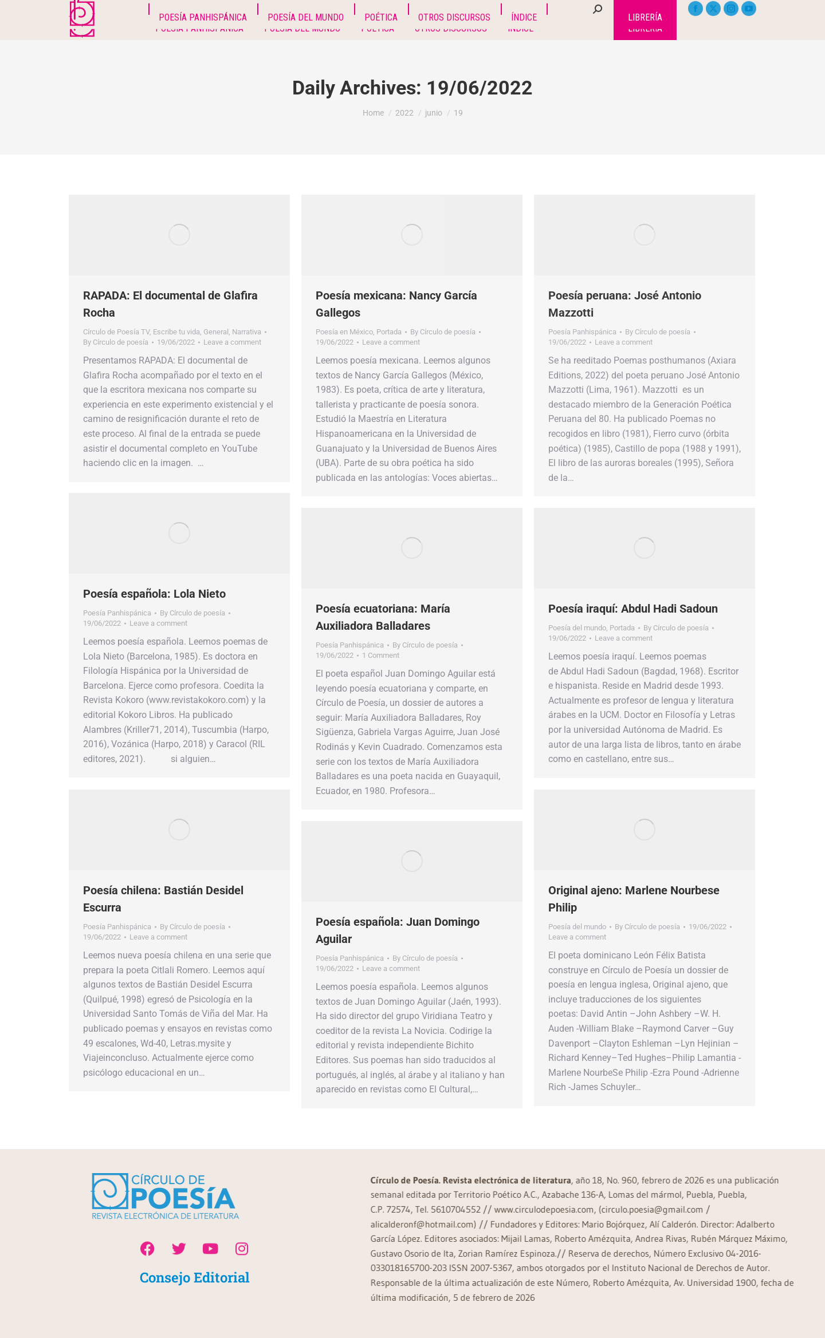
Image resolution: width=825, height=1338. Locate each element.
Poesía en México (344, 331)
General (216, 331)
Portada (389, 331)
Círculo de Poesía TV (116, 331)
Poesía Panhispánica (582, 331)
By (115, 342)
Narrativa (246, 331)
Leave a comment (232, 342)
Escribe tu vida (176, 331)
